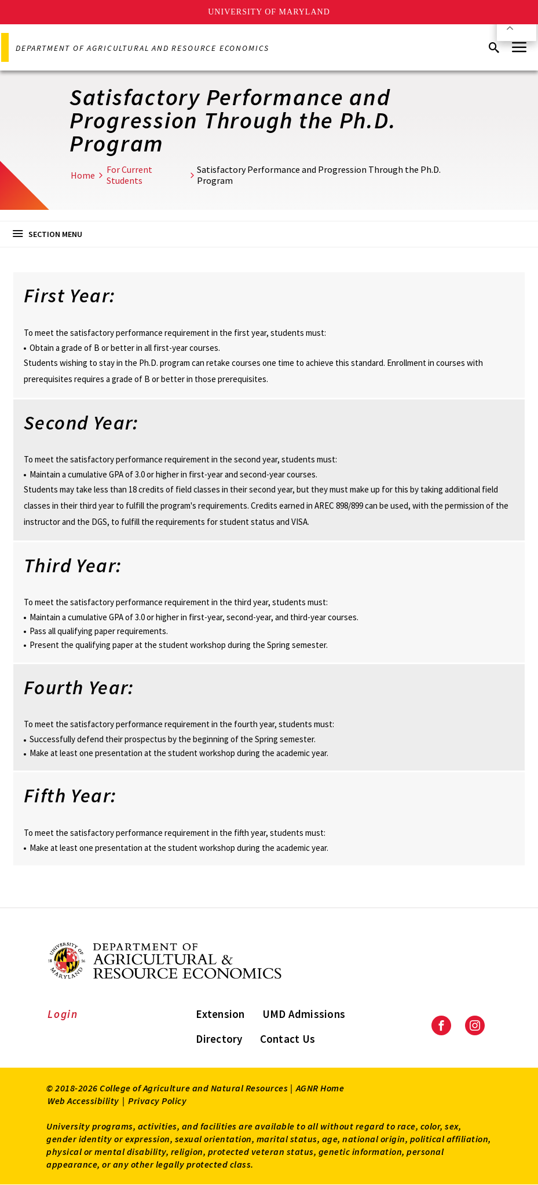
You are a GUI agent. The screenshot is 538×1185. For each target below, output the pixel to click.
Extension (220, 1014)
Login (62, 1014)
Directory (219, 1039)
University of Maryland (269, 12)
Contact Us (288, 1039)
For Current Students (129, 175)
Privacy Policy (157, 1100)
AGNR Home (320, 1088)
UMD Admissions (304, 1014)
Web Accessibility (83, 1100)
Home (83, 175)
